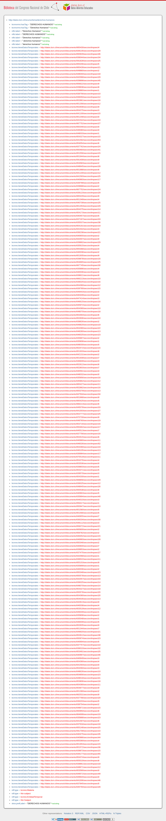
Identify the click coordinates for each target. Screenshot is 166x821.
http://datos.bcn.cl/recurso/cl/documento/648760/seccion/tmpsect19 (70, 420)
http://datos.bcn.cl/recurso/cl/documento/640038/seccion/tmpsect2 (70, 252)
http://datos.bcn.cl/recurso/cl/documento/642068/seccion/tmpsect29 (70, 77)
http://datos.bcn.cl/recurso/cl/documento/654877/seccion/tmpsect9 (70, 688)
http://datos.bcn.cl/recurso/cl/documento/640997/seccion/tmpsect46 (70, 655)
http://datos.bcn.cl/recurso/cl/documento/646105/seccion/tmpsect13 (70, 450)
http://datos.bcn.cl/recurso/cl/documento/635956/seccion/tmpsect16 (70, 377)
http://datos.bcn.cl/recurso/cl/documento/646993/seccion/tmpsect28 (70, 539)
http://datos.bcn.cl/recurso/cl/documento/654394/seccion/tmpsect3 (70, 668)
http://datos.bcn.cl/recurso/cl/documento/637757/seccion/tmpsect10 (70, 645)
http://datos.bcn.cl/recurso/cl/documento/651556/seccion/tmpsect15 (70, 153)
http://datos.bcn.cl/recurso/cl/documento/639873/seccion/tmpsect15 (70, 750)
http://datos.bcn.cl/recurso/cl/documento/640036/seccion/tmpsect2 (70, 569)
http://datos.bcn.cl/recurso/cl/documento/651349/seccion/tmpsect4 (70, 199)
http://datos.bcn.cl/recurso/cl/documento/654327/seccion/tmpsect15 (70, 136)
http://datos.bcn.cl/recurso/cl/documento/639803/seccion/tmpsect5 (70, 467)
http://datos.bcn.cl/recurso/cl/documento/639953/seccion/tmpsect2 (70, 549)
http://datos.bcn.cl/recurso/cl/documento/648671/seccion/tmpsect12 (70, 767)
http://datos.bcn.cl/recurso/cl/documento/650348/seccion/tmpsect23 (70, 572)
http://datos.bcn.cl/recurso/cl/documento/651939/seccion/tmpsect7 (70, 358)
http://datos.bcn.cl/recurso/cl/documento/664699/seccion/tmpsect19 (70, 714)
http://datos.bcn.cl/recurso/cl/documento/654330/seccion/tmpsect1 (70, 476)
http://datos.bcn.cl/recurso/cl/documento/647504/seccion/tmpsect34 (70, 394)
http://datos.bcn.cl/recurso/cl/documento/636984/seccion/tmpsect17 (70, 453)
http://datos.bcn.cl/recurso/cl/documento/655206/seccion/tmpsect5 (70, 64)
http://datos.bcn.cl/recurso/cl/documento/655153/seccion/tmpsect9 (70, 562)
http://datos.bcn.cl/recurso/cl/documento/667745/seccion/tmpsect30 (70, 265)
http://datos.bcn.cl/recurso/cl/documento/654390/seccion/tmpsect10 (70, 308)
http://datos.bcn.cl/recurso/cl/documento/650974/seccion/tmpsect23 (70, 638)
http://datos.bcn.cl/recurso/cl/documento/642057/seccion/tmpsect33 (70, 579)
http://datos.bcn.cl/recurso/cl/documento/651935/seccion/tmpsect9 (70, 255)
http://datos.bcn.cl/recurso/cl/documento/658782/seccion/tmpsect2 (70, 533)
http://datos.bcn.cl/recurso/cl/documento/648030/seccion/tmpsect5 (70, 344)
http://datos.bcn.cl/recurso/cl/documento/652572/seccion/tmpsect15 (70, 348)
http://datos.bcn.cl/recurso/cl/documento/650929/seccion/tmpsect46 (70, 54)
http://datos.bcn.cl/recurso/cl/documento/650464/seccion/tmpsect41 (70, 150)
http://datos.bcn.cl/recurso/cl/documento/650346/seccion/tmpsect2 (70, 542)
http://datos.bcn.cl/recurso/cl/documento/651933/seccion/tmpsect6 (70, 351)
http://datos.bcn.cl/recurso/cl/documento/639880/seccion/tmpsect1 (70, 90)
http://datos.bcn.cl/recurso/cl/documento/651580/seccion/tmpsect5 (70, 509)
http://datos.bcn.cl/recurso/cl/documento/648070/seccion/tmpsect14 (70, 585)
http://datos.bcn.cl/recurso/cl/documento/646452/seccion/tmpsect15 (70, 536)
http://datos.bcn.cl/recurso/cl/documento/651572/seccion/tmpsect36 (70, 747)
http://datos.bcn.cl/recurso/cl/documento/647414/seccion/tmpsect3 (70, 298)
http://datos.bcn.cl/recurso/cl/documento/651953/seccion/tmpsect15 (70, 744)
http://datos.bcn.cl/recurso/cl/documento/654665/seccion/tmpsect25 (70, 262)
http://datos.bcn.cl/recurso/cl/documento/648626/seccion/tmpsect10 (70, 671)
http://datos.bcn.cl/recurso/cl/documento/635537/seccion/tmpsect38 (70, 222)
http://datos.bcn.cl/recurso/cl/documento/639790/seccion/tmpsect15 (70, 288)
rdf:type (15, 790)
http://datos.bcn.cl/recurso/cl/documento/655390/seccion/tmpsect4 (70, 740)
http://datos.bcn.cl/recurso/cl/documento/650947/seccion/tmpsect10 (70, 506)
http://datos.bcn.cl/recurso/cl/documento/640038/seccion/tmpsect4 (70, 605)
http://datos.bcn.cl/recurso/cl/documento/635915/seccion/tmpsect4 (70, 245)
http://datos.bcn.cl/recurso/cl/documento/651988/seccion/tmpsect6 (70, 170)
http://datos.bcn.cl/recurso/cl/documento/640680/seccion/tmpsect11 (70, 440)
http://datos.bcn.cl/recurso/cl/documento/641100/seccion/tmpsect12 (70, 173)
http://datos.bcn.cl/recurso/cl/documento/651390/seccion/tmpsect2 (70, 691)
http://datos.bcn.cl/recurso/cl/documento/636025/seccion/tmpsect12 (70, 483)
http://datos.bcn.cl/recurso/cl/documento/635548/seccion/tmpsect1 (70, 618)
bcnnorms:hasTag (19, 24)
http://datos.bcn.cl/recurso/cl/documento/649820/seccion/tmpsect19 (70, 325)
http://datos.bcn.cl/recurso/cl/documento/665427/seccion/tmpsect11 (70, 384)
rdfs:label (16, 31)
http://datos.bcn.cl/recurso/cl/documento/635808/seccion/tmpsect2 (70, 615)
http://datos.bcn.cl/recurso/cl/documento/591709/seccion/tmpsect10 (70, 731)
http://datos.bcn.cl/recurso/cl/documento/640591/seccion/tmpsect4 (70, 371)
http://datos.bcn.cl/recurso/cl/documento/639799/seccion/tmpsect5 (70, 183)
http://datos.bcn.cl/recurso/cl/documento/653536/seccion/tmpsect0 (70, 463)
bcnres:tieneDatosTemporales (25, 47)
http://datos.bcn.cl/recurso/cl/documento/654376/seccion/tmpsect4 (70, 460)
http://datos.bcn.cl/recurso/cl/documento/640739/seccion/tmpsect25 (70, 202)
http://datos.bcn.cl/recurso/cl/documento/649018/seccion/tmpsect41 (70, 678)
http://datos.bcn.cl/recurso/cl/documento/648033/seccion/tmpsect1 (70, 133)
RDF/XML (79, 813)
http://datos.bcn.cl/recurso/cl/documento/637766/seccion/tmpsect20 (70, 698)
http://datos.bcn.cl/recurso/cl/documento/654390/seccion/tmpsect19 (70, 447)
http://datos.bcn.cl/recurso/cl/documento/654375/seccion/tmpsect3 (70, 110)
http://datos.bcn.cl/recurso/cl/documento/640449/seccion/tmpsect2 (70, 295)
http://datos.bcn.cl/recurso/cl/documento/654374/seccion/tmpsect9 (70, 757)
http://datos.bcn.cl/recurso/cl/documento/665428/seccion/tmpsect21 (70, 67)
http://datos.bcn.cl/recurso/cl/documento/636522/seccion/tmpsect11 (70, 559)
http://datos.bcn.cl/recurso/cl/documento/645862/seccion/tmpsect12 (70, 381)
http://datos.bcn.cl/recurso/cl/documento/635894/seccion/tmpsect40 (70, 496)
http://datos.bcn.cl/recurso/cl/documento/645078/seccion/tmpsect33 (70, 407)
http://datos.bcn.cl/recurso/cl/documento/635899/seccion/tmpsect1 (70, 566)
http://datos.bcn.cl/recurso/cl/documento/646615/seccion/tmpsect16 (70, 301)
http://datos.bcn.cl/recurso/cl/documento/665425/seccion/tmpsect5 (70, 401)
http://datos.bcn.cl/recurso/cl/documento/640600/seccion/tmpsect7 (70, 546)
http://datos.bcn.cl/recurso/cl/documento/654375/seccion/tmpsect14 (70, 209)
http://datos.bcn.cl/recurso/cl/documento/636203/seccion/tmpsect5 (70, 701)
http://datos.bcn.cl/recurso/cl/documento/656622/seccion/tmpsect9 (70, 84)
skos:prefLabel (18, 803)
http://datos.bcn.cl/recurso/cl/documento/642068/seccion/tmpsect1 (70, 556)
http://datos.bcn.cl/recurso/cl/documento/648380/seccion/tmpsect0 (70, 130)
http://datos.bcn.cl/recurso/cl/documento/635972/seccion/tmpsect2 (70, 305)
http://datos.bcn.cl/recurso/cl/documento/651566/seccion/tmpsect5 (70, 513)
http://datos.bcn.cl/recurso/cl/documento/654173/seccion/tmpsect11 (70, 212)
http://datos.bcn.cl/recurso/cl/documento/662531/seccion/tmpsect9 (70, 694)
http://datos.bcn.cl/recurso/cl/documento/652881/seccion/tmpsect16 (70, 100)
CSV (88, 813)
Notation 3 (68, 813)
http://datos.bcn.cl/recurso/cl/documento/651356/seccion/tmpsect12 (70, 103)
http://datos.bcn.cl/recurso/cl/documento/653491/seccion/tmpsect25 (70, 651)
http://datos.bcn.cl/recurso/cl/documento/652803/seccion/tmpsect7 (70, 367)
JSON (94, 813)
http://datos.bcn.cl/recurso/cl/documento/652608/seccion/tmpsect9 (70, 107)
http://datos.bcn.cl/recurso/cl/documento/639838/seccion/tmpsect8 (70, 87)
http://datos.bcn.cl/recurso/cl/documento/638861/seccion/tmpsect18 (70, 764)
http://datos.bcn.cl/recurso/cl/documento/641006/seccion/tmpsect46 (70, 780)
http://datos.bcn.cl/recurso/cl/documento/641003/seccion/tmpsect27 (70, 411)
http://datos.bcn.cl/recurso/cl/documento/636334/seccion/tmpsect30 (70, 519)
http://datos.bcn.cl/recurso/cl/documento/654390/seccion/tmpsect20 (70, 595)
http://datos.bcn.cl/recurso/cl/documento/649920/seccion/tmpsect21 (70, 632)
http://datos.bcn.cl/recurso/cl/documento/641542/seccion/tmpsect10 (70, 120)
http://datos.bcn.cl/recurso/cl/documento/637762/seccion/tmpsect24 (70, 146)
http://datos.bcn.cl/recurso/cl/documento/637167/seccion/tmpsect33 (70, 219)
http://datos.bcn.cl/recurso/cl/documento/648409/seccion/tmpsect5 (70, 622)
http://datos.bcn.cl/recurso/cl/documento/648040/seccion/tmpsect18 (70, 74)
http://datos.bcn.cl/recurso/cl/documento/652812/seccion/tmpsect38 (70, 635)
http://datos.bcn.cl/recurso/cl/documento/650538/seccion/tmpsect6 (70, 490)
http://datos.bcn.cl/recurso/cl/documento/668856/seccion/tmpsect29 (70, 480)
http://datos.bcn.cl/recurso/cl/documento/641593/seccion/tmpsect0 (70, 665)
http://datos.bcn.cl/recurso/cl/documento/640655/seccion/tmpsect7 (70, 516)
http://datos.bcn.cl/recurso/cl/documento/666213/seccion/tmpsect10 (70, 278)
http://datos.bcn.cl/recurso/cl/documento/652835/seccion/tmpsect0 (70, 625)
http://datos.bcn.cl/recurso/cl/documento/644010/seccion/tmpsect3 (70, 500)
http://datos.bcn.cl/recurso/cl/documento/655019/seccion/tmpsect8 (70, 760)
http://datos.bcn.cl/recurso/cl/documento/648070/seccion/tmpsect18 (70, 311)
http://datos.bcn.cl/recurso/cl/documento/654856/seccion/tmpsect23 (70, 674)
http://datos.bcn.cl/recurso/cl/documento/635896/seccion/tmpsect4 (70, 268)
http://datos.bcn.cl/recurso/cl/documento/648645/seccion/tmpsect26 (70, 486)
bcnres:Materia (27, 790)
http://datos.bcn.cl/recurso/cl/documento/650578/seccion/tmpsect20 (70, 592)
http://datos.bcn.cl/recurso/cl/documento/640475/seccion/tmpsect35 (70, 734)
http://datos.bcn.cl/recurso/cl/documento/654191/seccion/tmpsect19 (70, 226)
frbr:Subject (26, 800)
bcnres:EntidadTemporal (31, 797)
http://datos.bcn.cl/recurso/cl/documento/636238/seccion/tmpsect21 (70, 232)
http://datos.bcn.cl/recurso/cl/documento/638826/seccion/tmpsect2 (70, 321)
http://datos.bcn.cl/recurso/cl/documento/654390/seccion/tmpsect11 (70, 684)
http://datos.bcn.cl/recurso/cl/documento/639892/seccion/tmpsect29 (70, 242)
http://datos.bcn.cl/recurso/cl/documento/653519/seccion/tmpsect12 (70, 608)
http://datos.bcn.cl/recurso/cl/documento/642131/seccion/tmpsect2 (70, 354)
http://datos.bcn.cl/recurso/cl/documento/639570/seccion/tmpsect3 (70, 473)
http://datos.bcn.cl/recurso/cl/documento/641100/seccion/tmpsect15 (70, 113)
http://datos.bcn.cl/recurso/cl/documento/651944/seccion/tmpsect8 (70, 156)
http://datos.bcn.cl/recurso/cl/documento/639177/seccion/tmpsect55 (70, 754)
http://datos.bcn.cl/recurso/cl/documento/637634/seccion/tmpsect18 (70, 724)
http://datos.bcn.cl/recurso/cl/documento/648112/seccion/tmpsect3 (70, 523)
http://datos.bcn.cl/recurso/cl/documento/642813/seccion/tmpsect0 (70, 602)
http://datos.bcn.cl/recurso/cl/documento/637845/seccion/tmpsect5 (70, 783)
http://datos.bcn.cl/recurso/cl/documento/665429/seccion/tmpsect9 (70, 196)
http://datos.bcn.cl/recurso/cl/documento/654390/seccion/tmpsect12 (70, 285)
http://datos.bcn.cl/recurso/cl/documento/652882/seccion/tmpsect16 (70, 387)
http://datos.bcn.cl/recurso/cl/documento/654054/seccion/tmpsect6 (70, 143)
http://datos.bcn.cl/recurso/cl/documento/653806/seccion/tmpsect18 (70, 681)
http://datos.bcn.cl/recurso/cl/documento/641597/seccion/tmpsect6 (70, 721)
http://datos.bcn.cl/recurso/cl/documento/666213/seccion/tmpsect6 (70, 404)
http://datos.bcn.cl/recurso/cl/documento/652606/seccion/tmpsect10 (70, 318)
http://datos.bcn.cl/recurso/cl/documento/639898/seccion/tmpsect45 (70, 80)
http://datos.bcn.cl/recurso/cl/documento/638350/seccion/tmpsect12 (70, 97)
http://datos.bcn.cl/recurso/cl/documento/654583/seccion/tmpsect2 (70, 163)
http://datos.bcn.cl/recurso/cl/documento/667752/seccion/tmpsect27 (70, 123)
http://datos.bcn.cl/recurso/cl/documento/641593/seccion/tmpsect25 (70, 176)
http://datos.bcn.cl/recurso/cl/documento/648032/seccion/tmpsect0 (70, 374)
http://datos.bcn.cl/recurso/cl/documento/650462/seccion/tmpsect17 (70, 427)
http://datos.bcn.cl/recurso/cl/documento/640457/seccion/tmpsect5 (70, 216)
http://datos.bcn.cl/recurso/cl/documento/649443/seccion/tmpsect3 (70, 292)
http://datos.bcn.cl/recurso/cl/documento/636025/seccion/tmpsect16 (70, 282)
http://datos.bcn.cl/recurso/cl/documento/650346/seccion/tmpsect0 (70, 127)
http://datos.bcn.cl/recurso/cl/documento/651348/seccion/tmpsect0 (70, 117)
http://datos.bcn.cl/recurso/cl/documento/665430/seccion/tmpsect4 (70, 47)
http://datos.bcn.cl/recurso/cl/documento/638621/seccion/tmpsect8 (70, 275)
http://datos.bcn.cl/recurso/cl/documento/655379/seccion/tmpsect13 (70, 391)
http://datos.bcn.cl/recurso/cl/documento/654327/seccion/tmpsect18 (70, 589)
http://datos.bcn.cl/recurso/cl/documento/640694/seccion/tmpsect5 (70, 642)
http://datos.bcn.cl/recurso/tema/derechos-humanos (32, 20)
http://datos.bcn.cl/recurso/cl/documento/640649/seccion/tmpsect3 (70, 658)
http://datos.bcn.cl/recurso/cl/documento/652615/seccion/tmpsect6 (70, 437)
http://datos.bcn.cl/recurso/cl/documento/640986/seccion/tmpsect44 (70, 737)
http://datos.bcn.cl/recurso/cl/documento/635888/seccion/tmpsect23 (70, 717)
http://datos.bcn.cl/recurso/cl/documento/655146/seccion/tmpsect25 (70, 727)
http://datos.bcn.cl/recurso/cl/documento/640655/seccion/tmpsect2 (70, 236)
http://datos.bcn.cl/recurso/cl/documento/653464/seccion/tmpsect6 (70, 315)
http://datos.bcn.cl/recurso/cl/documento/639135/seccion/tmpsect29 (70, 51)
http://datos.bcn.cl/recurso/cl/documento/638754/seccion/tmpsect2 (70, 704)
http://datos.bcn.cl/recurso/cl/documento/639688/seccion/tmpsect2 (70, 186)
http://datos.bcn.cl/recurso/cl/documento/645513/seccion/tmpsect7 (70, 430)
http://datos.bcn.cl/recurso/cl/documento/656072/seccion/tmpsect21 (70, 526)
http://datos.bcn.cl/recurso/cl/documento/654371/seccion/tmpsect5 (70, 470)
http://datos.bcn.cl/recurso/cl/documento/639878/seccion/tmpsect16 (70, 259)
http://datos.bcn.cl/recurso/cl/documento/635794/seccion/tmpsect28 (70, 787)
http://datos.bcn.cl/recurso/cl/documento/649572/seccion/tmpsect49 (70, 774)
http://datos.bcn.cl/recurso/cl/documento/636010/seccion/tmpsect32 (70, 648)
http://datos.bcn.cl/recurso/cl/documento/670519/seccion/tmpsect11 (70, 457)
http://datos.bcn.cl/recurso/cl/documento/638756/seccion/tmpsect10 (70, 94)
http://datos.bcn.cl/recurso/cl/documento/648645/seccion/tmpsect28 (70, 166)
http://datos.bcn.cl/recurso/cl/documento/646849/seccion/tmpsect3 (70, 361)
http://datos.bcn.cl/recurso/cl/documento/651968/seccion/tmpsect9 (70, 397)
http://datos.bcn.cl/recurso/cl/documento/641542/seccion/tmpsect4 (70, 229)
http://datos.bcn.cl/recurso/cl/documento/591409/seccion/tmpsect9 (70, 160)
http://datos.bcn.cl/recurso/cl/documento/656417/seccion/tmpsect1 (70, 503)
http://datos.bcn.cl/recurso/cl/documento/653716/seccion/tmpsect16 (70, 424)
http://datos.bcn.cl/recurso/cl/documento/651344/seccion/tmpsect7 (70, 628)
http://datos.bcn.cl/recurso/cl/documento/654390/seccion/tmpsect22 (70, 328)
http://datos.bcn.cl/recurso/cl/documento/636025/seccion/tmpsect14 (70, 582)
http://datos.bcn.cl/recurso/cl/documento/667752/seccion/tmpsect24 (70, 189)
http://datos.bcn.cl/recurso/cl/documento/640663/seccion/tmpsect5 (70, 493)
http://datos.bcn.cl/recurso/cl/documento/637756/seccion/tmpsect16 (70, 433)
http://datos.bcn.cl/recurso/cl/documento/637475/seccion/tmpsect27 (70, 552)
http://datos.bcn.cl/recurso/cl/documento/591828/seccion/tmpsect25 (70, 61)
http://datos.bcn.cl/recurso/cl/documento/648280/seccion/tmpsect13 (70, 331)
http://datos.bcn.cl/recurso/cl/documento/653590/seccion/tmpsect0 (70, 770)
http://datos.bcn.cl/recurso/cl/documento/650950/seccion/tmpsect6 (70, 711)
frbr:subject (26, 793)
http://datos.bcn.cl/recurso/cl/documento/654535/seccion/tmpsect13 (70, 599)
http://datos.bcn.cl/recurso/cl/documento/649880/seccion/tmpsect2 (70, 70)
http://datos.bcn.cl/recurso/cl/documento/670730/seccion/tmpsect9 (70, 417)
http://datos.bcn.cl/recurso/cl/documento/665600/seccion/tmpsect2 (70, 529)
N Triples (117, 813)
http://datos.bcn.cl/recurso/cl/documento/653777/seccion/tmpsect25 (70, 414)
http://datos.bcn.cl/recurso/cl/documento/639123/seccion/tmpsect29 (70, 193)
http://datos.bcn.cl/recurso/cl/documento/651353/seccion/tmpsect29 (70, 206)
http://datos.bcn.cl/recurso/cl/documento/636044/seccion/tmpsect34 (70, 57)
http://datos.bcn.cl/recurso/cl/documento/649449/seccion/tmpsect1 (70, 612)
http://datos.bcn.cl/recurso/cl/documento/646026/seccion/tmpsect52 (70, 443)
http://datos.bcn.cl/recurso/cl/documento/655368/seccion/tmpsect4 (70, 249)
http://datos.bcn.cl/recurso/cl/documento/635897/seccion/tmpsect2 (70, 338)
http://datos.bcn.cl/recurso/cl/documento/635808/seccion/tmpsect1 (70, 341)
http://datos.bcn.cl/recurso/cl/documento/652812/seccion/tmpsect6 (70, 364)
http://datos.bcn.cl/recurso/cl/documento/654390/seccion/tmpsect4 (70, 661)
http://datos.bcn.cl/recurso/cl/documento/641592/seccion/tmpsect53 (70, 140)
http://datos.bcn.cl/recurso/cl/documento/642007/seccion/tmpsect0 (70, 239)
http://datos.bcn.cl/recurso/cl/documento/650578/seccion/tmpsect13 (70, 576)
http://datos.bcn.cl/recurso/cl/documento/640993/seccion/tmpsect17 (70, 179)
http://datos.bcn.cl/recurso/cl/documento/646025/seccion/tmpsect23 (70, 335)
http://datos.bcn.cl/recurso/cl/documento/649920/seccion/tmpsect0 (70, 777)
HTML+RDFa (105, 813)
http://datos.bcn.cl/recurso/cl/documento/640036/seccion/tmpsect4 (70, 272)
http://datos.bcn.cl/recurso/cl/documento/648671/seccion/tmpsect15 (70, 708)
